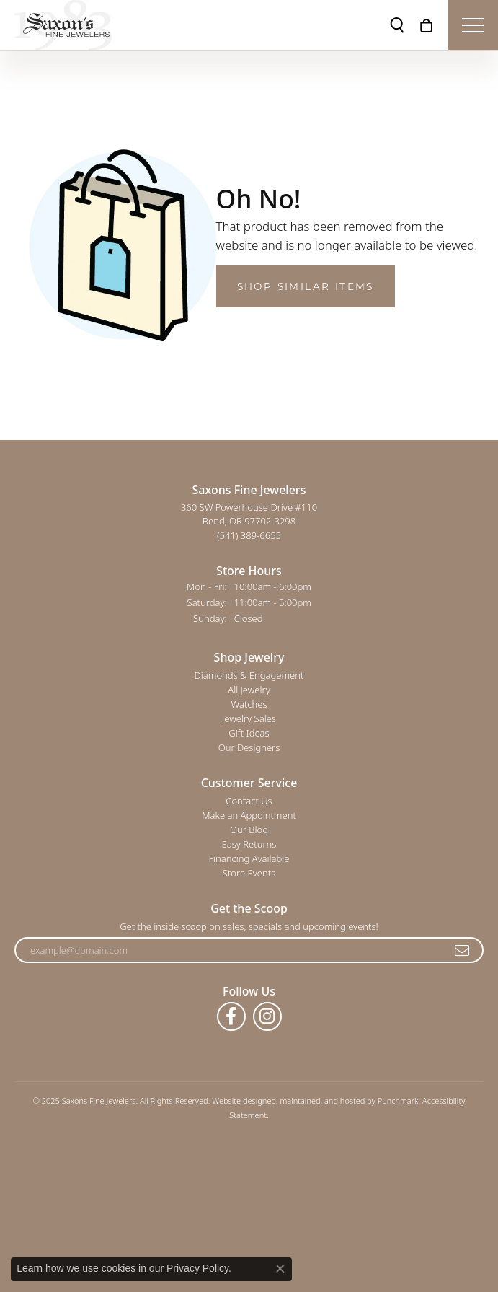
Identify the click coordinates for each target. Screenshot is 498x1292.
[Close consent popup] (280, 1269)
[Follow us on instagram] (267, 1016)
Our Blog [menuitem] (249, 829)
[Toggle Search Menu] (397, 25)
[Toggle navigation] (473, 25)
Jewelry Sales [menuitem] (249, 718)
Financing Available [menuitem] (248, 858)
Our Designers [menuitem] (249, 747)
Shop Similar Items (305, 286)
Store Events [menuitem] (249, 872)
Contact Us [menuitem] (249, 800)
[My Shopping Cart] (426, 25)
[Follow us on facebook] (231, 1016)
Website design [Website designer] (239, 1100)
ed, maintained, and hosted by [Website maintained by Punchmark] (322, 1100)
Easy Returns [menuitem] (249, 844)
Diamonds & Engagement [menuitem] (249, 675)
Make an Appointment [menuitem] (249, 815)
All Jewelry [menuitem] (249, 689)
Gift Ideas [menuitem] (248, 732)
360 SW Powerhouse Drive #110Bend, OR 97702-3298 (249, 521)
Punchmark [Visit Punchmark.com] (398, 1100)
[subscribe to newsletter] (462, 950)
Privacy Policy (197, 1268)
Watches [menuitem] (249, 704)
